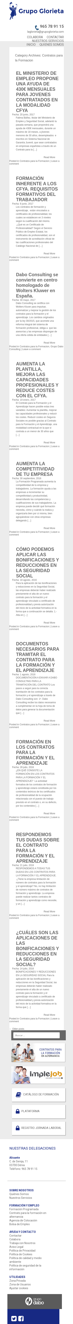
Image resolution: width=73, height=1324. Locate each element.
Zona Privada (17, 1280)
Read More (49, 157)
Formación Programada (24, 1209)
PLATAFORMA (30, 1111)
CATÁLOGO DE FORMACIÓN (41, 1094)
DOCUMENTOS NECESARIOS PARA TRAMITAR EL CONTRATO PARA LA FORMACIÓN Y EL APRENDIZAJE (37, 657)
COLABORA (35, 37)
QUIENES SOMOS (52, 44)
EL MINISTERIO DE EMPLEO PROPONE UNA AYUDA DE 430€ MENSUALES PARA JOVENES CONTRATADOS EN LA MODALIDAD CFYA (37, 92)
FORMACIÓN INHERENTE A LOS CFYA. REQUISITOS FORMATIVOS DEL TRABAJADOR (37, 189)
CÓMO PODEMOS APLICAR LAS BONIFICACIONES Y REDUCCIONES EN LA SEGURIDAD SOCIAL (37, 562)
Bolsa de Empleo (19, 1224)
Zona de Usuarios (20, 1284)
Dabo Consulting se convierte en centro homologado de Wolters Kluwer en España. (37, 285)
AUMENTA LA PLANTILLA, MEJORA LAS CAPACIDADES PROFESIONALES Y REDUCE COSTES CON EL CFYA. (37, 379)
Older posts (16, 1029)
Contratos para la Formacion (34, 161)
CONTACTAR (55, 37)
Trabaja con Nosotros (22, 1243)
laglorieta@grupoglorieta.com (45, 31)
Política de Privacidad (22, 1250)
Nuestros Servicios (20, 1197)
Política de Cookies (20, 1254)
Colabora (14, 1239)
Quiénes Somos (19, 1194)
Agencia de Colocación (23, 1220)
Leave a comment (31, 349)
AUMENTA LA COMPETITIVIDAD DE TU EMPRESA (35, 469)
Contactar (15, 1235)
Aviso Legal (16, 1246)
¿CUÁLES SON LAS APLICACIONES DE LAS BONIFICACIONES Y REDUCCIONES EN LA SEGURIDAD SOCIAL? (37, 948)
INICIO (31, 44)
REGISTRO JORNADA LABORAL (41, 1128)
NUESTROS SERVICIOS (48, 41)
